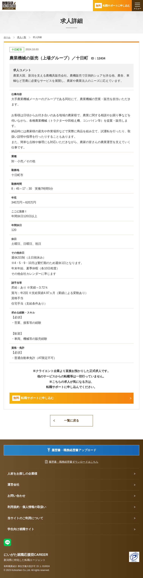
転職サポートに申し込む (33, 398)
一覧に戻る (71, 420)
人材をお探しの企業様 (22, 473)
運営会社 (13, 484)
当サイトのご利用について (25, 518)
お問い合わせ (16, 495)
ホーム (7, 37)
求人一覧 (21, 37)
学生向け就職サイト (20, 529)
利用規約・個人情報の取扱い (26, 507)
